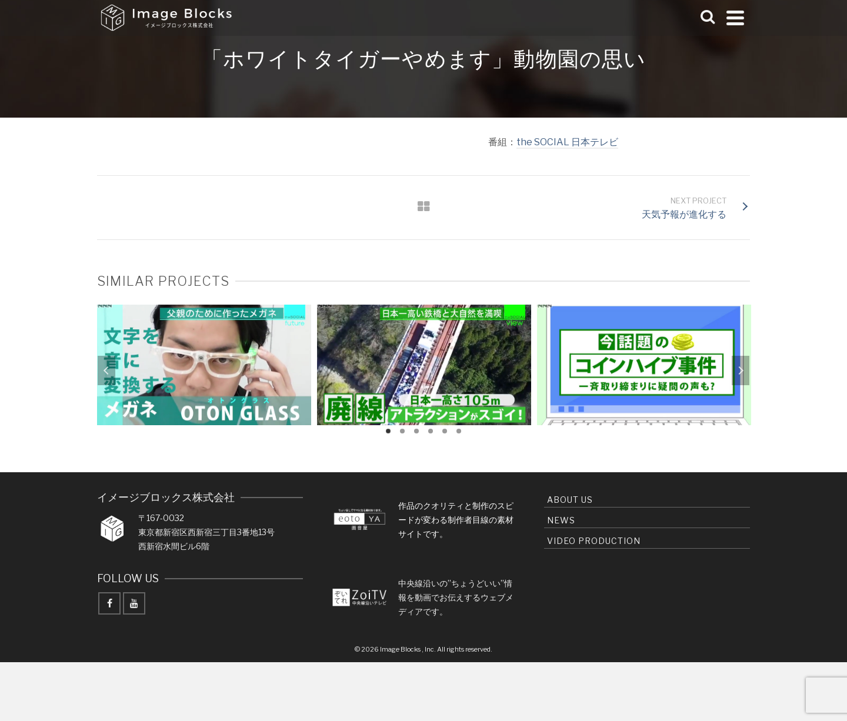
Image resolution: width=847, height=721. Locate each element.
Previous (106, 370)
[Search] (708, 17)
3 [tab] (416, 431)
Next (740, 370)
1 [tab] (388, 431)
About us (570, 500)
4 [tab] (430, 431)
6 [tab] (459, 431)
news (561, 520)
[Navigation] (735, 17)
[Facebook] (109, 603)
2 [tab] (402, 431)
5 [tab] (445, 431)
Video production (594, 541)
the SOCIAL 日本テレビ (567, 142)
